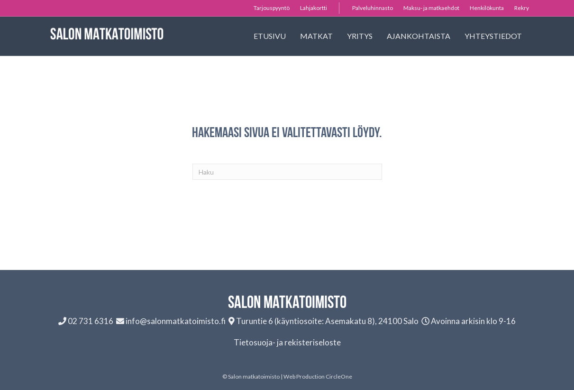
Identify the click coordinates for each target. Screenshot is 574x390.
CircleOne (339, 376)
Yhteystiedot (493, 35)
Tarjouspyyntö (272, 7)
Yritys (360, 35)
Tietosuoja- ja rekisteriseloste (287, 342)
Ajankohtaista (418, 35)
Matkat (316, 35)
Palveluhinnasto (372, 7)
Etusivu (270, 35)
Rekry (521, 7)
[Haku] (287, 172)
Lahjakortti (313, 7)
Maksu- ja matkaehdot (431, 7)
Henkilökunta (487, 7)
